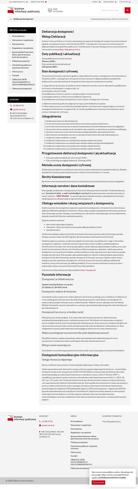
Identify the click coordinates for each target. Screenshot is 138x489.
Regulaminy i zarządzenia (22, 48)
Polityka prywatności (21, 61)
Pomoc (96, 2)
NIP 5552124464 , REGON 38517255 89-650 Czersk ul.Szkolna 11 (21, 115)
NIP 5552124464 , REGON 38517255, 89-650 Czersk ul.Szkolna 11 (51, 434)
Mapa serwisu (110, 2)
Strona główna (18, 36)
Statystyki (125, 2)
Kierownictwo (18, 44)
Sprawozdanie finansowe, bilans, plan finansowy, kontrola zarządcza (23, 54)
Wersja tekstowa (38, 2)
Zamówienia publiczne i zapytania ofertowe (85, 450)
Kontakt (15, 75)
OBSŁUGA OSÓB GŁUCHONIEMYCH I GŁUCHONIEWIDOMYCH (23, 82)
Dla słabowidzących (18, 2)
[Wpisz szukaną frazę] (112, 10)
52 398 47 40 (17, 105)
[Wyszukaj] (127, 10)
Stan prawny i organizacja (22, 40)
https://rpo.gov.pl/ (88, 270)
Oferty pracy (17, 71)
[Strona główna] (10, 19)
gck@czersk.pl (19, 109)
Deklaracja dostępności (22, 88)
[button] (98, 482)
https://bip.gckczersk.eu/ (69, 49)
